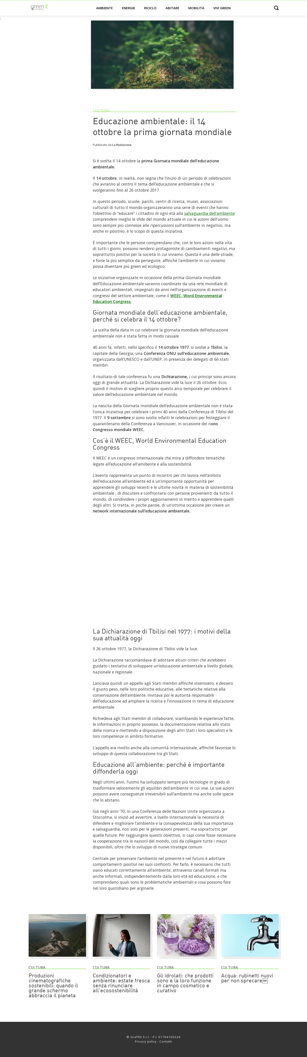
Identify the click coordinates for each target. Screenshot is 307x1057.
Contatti (165, 1041)
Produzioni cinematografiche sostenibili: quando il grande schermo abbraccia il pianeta (53, 986)
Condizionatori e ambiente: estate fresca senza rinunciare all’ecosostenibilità (121, 983)
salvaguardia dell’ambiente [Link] (209, 213)
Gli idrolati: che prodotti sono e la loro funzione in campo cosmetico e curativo (185, 983)
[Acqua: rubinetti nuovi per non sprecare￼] (250, 958)
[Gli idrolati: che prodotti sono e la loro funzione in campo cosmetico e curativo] (185, 958)
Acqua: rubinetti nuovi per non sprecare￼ (247, 978)
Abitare (172, 8)
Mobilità (196, 8)
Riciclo (150, 8)
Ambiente (104, 8)
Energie (128, 8)
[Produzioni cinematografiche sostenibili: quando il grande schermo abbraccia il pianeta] (57, 958)
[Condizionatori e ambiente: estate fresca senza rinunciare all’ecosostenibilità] (121, 958)
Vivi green (222, 8)
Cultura (101, 110)
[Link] (164, 620)
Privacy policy (146, 1041)
